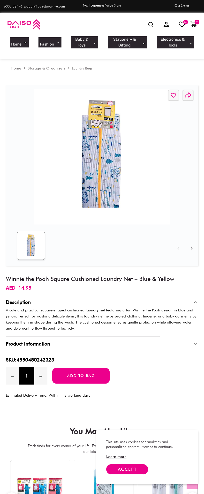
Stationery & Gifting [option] (129, 41)
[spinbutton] (26, 357)
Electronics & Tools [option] (174, 41)
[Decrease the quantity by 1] (12, 357)
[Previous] (177, 230)
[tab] (26, 232)
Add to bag (81, 357)
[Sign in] (166, 24)
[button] (193, 24)
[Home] (16, 59)
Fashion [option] (61, 41)
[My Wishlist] (182, 24)
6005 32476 (13, 6)
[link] (116, 456)
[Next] (191, 230)
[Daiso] (23, 24)
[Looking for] (151, 24)
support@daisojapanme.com (44, 6)
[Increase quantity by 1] (41, 357)
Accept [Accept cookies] (127, 469)
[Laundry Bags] (82, 60)
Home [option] (30, 41)
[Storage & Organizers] (47, 59)
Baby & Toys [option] (92, 41)
